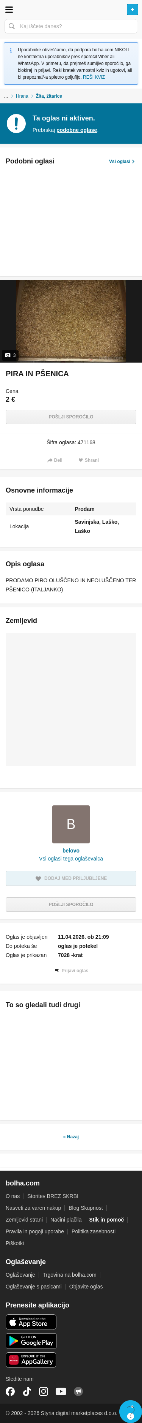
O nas (13, 1196)
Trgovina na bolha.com (70, 1275)
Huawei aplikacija (31, 1360)
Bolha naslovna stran (71, 9)
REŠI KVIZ (94, 77)
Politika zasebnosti (93, 1231)
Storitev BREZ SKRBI (52, 1196)
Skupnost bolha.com (78, 1391)
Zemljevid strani (24, 1220)
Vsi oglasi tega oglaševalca (71, 859)
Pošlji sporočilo (70, 417)
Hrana (22, 96)
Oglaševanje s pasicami (34, 1287)
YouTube (61, 1391)
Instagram (43, 1391)
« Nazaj (71, 1136)
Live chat (130, 1411)
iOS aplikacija (31, 1322)
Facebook (10, 1391)
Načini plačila (65, 1220)
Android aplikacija (31, 1341)
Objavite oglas (86, 1287)
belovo (71, 851)
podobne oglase (76, 130)
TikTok (26, 1391)
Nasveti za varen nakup (33, 1208)
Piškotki (15, 1243)
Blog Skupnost (86, 1208)
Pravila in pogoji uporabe (35, 1231)
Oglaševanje (20, 1275)
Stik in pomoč (106, 1220)
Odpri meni (9, 9)
